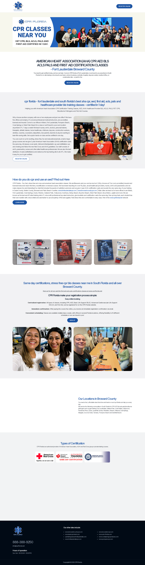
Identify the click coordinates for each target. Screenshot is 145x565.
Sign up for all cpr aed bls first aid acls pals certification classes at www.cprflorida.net (72, 291)
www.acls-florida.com (105, 534)
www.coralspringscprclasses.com (108, 537)
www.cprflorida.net (116, 198)
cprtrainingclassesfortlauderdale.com (75, 537)
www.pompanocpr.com (106, 539)
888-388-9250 (23, 542)
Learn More (20, 202)
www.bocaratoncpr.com (106, 532)
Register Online (124, 6)
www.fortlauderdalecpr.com (67, 190)
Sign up (72, 320)
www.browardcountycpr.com (87, 190)
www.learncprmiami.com (72, 534)
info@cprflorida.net (19, 546)
